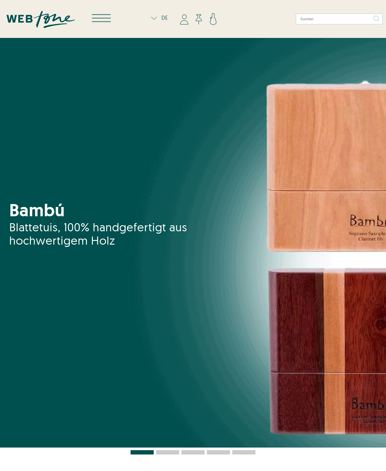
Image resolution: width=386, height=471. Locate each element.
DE (158, 17)
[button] (142, 452)
